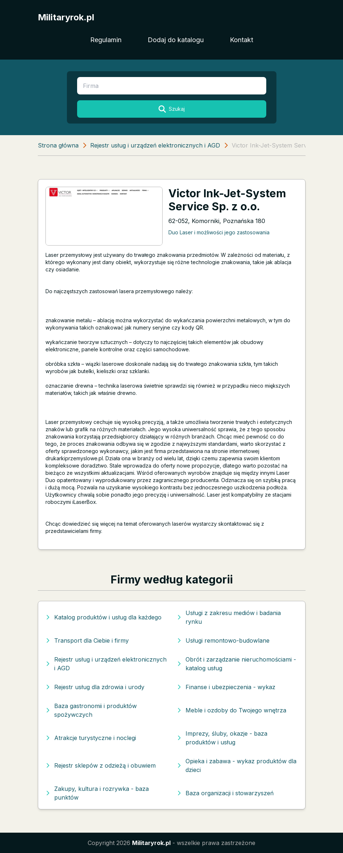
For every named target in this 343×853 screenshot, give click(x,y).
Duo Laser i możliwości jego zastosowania (219, 232)
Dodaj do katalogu (176, 40)
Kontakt (241, 40)
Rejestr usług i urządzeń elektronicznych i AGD (155, 145)
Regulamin (105, 40)
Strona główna (58, 145)
